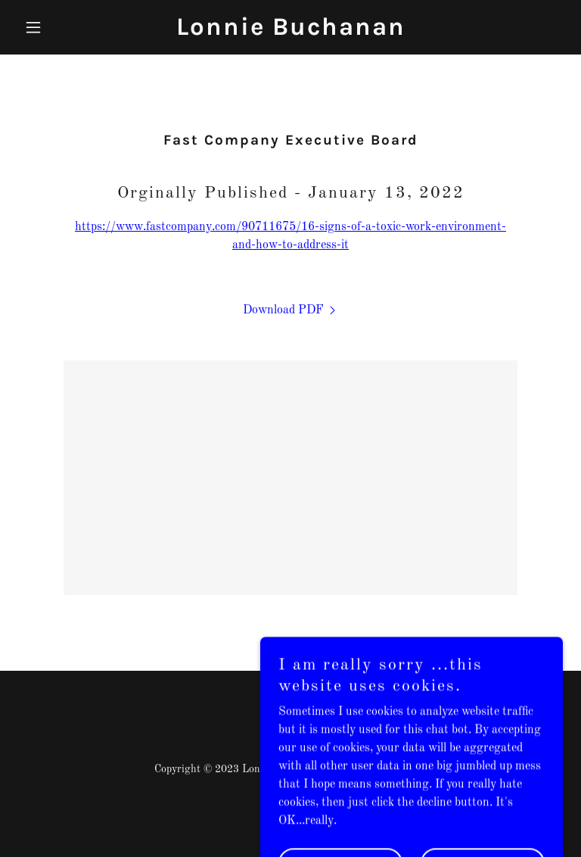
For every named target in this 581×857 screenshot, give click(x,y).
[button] (59, 27)
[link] (290, 32)
